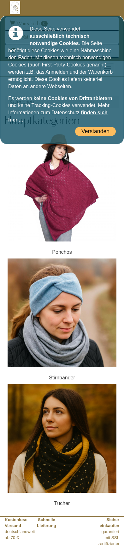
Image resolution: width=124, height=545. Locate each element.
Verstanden (95, 131)
